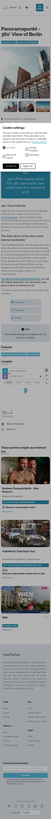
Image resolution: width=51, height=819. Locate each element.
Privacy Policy (39, 142)
